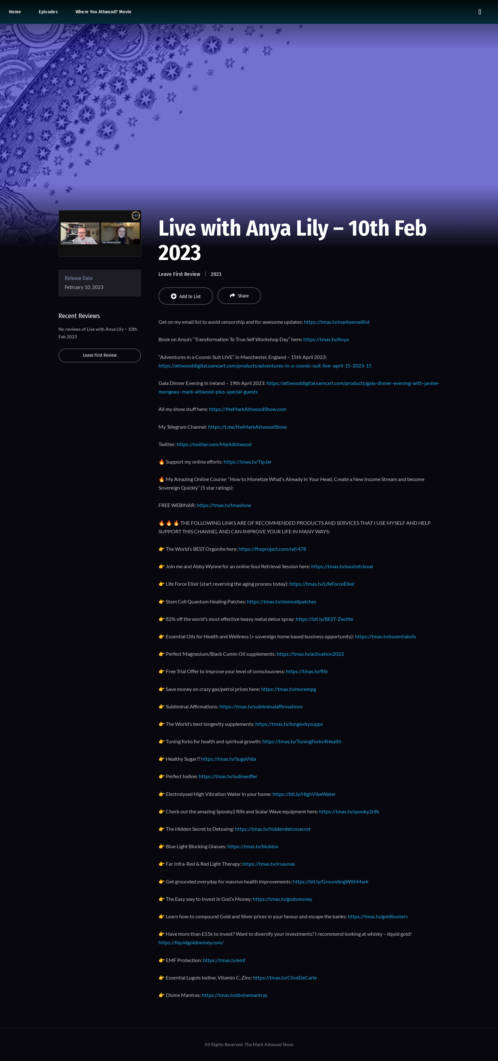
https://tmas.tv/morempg (288, 689)
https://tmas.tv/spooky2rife (349, 811)
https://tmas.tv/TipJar (248, 462)
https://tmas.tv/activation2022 (310, 654)
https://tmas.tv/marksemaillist (337, 322)
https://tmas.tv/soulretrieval (342, 566)
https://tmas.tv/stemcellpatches (281, 601)
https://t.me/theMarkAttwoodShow (247, 427)
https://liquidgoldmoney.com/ (191, 942)
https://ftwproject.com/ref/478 (272, 549)
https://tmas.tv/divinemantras (234, 995)
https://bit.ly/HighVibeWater (304, 794)
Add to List (186, 296)
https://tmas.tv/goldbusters (378, 916)
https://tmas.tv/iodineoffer (228, 776)
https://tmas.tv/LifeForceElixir (322, 584)
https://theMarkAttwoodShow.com (247, 409)
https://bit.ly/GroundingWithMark (330, 881)
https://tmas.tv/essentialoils (385, 636)
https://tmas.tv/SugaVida (228, 759)
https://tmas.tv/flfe (307, 671)
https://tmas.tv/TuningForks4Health (301, 741)
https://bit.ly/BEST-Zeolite (324, 619)
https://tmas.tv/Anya (326, 339)
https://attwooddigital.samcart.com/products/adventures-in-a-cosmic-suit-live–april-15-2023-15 (265, 365)
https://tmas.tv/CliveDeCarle (285, 977)
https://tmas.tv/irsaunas (268, 864)
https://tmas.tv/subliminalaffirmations (261, 706)
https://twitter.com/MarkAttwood (214, 444)
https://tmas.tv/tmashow (224, 505)
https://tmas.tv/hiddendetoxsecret (273, 829)
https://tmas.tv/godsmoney (282, 899)
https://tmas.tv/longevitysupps (289, 724)
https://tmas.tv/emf (224, 960)
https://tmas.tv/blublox (252, 846)
